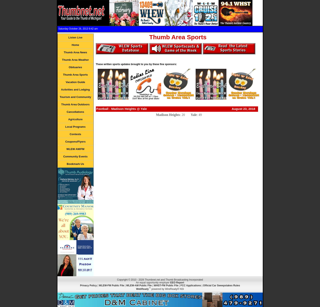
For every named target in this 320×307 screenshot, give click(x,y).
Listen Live (75, 37)
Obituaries (75, 67)
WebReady (142, 289)
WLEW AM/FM (75, 149)
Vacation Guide (75, 82)
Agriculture (75, 119)
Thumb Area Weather (75, 59)
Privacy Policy (88, 285)
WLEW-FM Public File (111, 285)
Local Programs (75, 126)
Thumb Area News (75, 52)
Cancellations (75, 111)
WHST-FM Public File (166, 285)
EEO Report (177, 282)
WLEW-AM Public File (139, 285)
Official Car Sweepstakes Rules (221, 285)
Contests (75, 134)
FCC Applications (190, 285)
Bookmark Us (75, 163)
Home (75, 44)
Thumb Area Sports (75, 74)
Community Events (75, 156)
